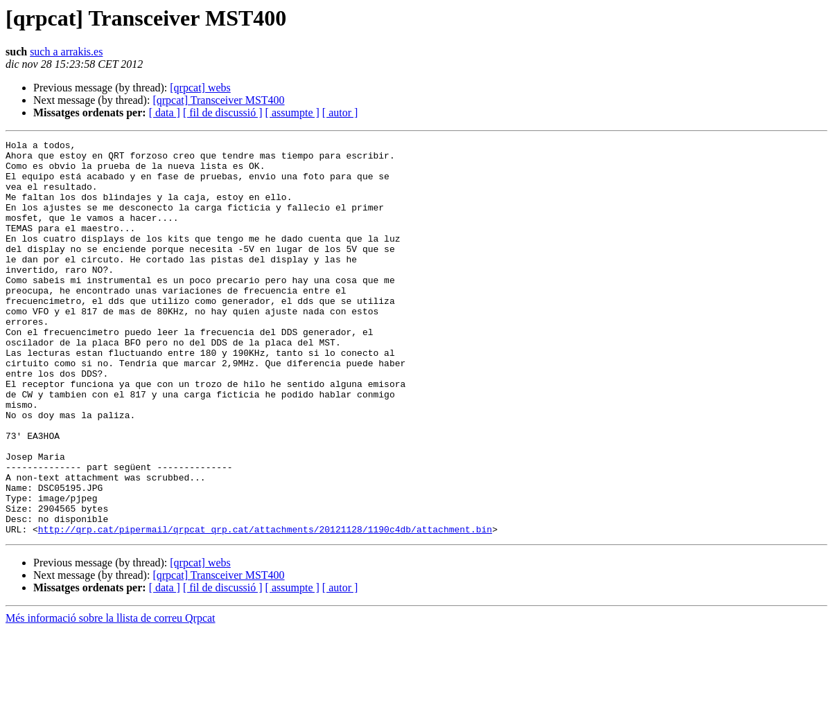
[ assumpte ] (292, 112)
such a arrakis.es (66, 51)
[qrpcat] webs (200, 87)
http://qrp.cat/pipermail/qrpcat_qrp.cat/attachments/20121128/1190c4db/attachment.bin (265, 608)
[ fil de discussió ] (223, 112)
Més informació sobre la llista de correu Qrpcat (111, 697)
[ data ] (164, 112)
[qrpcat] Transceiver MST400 (218, 100)
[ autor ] (340, 112)
